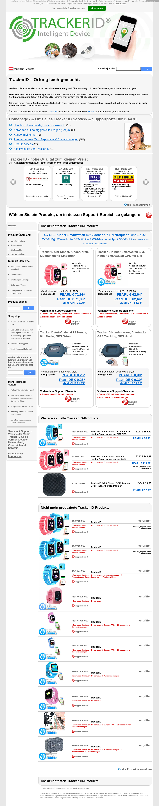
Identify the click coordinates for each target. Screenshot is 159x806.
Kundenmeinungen (25, 134)
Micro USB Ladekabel (22, 390)
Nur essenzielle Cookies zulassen (68, 8)
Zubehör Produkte (18, 254)
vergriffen (144, 520)
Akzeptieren (97, 8)
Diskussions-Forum (18, 285)
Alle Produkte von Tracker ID (31, 148)
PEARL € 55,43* (142, 438)
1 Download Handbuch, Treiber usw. (113, 314)
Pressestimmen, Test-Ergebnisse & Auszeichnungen (46, 139)
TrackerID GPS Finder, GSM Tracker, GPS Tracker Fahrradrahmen (111, 484)
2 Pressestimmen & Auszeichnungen (97, 576)
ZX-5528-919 (37, 168)
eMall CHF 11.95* (74, 383)
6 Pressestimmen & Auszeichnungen (97, 751)
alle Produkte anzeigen (135, 769)
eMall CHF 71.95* (74, 302)
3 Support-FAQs (104, 394)
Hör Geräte (22, 406)
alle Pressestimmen (137, 205)
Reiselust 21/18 (94, 196)
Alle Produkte (16, 250)
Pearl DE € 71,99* (71, 299)
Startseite (102, 68)
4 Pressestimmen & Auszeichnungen (56, 394)
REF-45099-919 (80, 596)
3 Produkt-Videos (64, 317)
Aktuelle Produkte (18, 241)
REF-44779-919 (80, 620)
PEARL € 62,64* (129, 294)
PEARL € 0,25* (73, 375)
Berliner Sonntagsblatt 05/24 (66, 197)
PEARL (90, 111)
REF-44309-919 (80, 720)
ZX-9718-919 (78, 521)
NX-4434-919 (78, 483)
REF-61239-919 (80, 696)
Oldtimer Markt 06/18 (123, 196)
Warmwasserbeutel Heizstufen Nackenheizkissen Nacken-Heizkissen (22, 398)
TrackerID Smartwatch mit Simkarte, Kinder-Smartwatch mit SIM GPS (110, 432)
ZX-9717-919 (78, 456)
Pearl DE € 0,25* (72, 380)
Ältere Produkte (17, 245)
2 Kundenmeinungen (122, 394)
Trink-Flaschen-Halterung (21, 349)
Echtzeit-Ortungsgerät (19, 344)
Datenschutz (120, 3)
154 (11, 162)
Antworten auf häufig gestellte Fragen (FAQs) (42, 130)
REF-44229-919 (94, 168)
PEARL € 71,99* (72, 294)
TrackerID (52, 111)
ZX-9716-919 (78, 545)
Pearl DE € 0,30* (129, 380)
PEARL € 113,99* (141, 463)
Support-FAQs (16, 274)
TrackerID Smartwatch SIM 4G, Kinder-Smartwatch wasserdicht (108, 457)
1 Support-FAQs (108, 625)
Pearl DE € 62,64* (128, 299)
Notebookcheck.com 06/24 (37, 196)
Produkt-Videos (23, 144)
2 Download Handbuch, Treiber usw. (86, 525)
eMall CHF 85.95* (131, 302)
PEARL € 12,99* (142, 490)
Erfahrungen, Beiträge (20, 280)
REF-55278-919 (80, 431)
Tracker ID (18, 159)
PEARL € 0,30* (130, 375)
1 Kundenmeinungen (110, 575)
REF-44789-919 (80, 645)
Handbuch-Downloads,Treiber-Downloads (40, 125)
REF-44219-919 (80, 745)
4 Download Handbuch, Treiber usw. (56, 314)
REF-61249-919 (80, 671)
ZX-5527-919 (78, 570)
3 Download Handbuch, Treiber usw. (86, 625)
